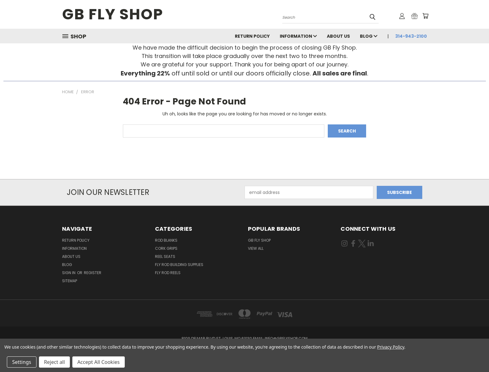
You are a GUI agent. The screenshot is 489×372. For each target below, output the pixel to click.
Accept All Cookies (98, 362)
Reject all (54, 362)
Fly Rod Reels (168, 272)
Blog (368, 36)
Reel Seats (165, 256)
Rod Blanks (166, 240)
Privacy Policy (390, 347)
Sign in (69, 272)
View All (256, 248)
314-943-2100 (411, 36)
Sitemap (69, 280)
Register (92, 272)
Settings (21, 362)
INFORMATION (298, 36)
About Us (338, 36)
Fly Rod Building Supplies (179, 264)
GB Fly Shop (259, 240)
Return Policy (252, 36)
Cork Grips (166, 248)
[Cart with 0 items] (425, 16)
